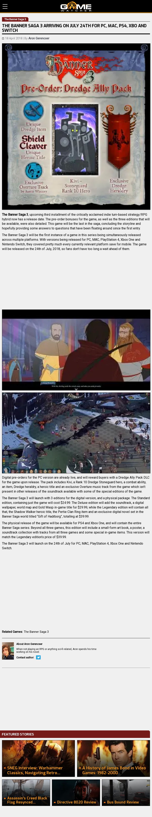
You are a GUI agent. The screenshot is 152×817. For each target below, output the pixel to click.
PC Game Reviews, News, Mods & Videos (76, 6)
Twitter (38, 657)
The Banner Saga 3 (36, 632)
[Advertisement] (76, 698)
